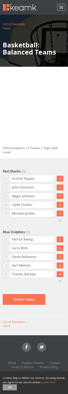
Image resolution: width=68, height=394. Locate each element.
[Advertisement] (34, 104)
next (7, 28)
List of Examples (14, 24)
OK (9, 387)
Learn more (48, 382)
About (12, 363)
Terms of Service (22, 367)
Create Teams (24, 299)
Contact (55, 363)
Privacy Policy (49, 367)
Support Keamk (33, 363)
